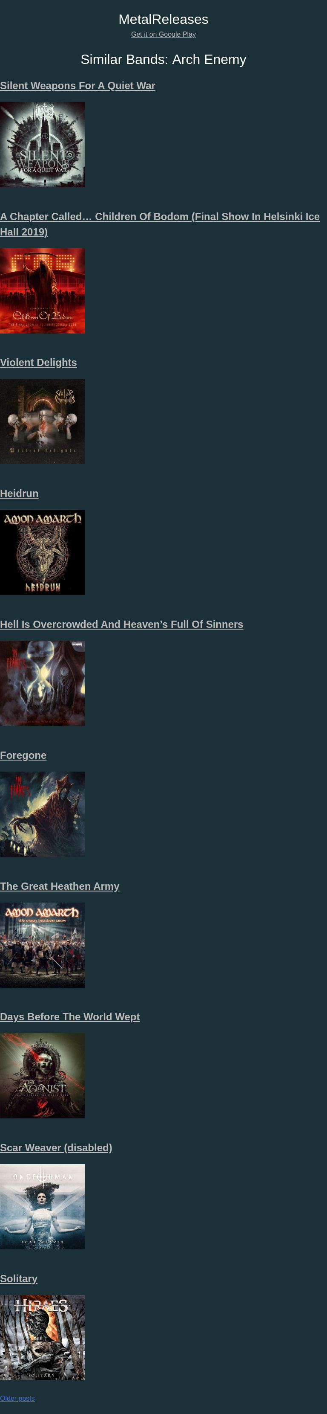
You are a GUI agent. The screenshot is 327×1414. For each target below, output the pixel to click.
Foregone (23, 755)
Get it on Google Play (163, 34)
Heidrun (19, 493)
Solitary (18, 1278)
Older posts (17, 1398)
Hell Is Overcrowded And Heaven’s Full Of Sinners (122, 624)
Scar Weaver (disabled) (56, 1147)
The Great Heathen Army (60, 886)
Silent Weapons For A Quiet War (77, 85)
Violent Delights (38, 362)
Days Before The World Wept (70, 1016)
